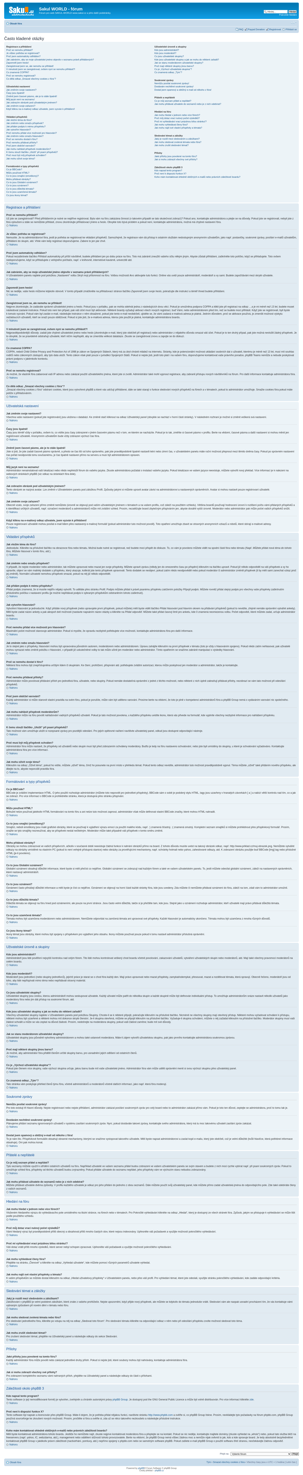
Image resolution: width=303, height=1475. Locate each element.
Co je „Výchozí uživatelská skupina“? (173, 69)
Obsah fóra (16, 23)
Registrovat (275, 29)
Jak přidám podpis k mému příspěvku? (25, 126)
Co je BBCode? (14, 169)
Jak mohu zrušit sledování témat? (171, 145)
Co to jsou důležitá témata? (20, 189)
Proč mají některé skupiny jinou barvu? (174, 66)
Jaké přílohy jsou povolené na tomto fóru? (175, 156)
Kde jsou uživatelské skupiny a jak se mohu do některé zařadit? (186, 59)
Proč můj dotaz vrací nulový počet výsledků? (177, 118)
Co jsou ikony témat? (17, 195)
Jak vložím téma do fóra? (19, 120)
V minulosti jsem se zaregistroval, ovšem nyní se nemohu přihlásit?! (40, 69)
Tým (208, 1462)
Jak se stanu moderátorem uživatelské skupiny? (178, 62)
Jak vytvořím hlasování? (18, 129)
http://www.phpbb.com (160, 1414)
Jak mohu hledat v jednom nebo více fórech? (177, 115)
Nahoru (13, 225)
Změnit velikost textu (294, 23)
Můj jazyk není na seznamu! (20, 99)
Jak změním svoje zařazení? (20, 106)
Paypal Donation (256, 29)
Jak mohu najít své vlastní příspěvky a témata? (178, 127)
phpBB (141, 1468)
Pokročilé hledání (288, 15)
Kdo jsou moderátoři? (165, 53)
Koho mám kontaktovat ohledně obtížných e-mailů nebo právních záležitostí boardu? (197, 177)
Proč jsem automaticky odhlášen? (23, 56)
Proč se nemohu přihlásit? (19, 50)
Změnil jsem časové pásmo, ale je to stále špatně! (31, 96)
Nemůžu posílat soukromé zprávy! (171, 83)
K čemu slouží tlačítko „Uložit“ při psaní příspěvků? (32, 152)
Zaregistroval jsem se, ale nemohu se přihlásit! (30, 66)
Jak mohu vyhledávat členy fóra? (171, 124)
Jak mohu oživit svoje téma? (20, 158)
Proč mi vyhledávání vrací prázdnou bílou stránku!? (180, 121)
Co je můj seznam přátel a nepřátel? (172, 101)
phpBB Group (120, 1399)
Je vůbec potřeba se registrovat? (23, 53)
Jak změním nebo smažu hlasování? (25, 136)
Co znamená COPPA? (17, 72)
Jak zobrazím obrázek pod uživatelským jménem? (31, 102)
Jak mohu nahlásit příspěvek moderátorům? (28, 149)
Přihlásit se (291, 29)
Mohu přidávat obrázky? (18, 179)
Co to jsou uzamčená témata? (21, 192)
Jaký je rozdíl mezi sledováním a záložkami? (177, 139)
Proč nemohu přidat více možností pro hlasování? (31, 133)
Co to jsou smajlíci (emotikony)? (22, 176)
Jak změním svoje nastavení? (21, 90)
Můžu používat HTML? (17, 172)
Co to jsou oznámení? (17, 185)
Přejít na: (224, 1453)
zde (252, 1399)
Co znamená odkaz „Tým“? (168, 72)
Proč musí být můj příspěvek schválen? (26, 155)
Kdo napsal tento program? (168, 170)
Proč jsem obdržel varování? (20, 145)
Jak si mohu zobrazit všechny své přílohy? (175, 159)
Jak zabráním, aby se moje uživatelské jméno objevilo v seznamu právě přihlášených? (50, 59)
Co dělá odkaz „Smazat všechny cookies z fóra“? (31, 79)
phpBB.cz (159, 1470)
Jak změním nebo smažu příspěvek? (25, 123)
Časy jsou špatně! (15, 93)
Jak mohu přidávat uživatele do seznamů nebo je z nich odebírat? (187, 104)
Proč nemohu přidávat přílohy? (22, 142)
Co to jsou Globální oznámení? (22, 182)
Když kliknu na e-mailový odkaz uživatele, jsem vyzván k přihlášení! (40, 109)
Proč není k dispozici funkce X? (170, 173)
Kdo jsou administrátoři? (166, 50)
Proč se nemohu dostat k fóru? (22, 139)
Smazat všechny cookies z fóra (229, 1462)
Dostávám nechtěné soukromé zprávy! (174, 86)
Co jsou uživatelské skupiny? (169, 56)
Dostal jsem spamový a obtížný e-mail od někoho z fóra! (182, 90)
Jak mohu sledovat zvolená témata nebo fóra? (177, 142)
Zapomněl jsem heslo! (17, 62)
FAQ (241, 29)
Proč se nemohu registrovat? (21, 75)
